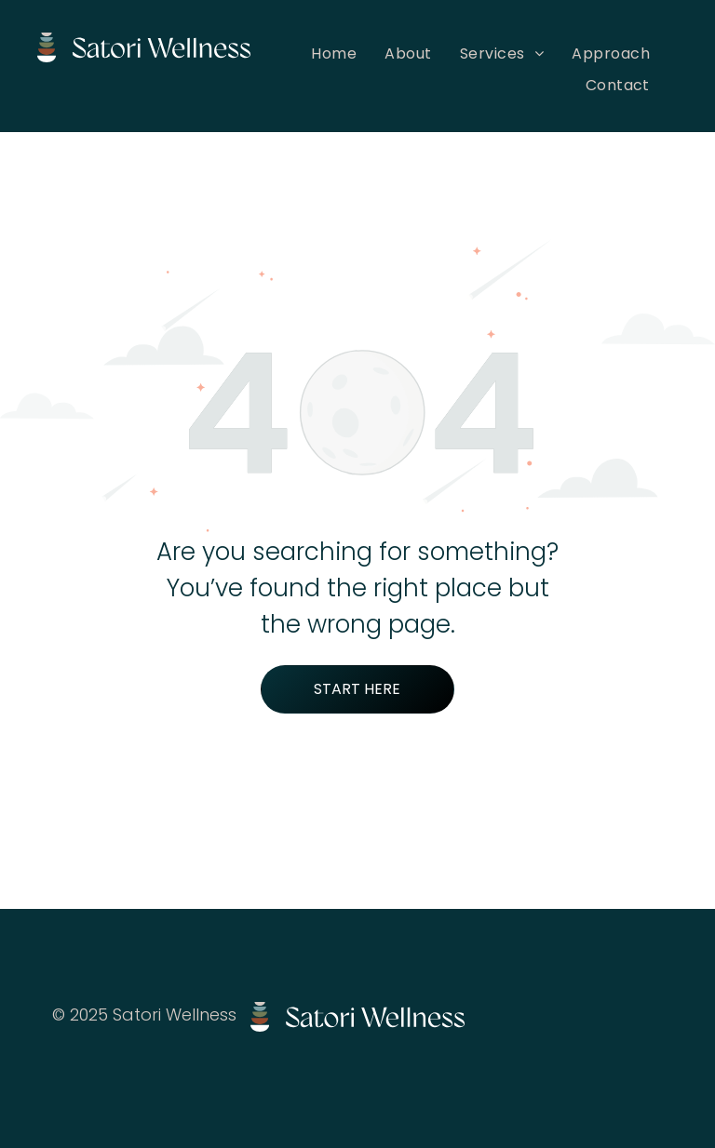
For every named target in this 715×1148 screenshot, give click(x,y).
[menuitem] (334, 53)
